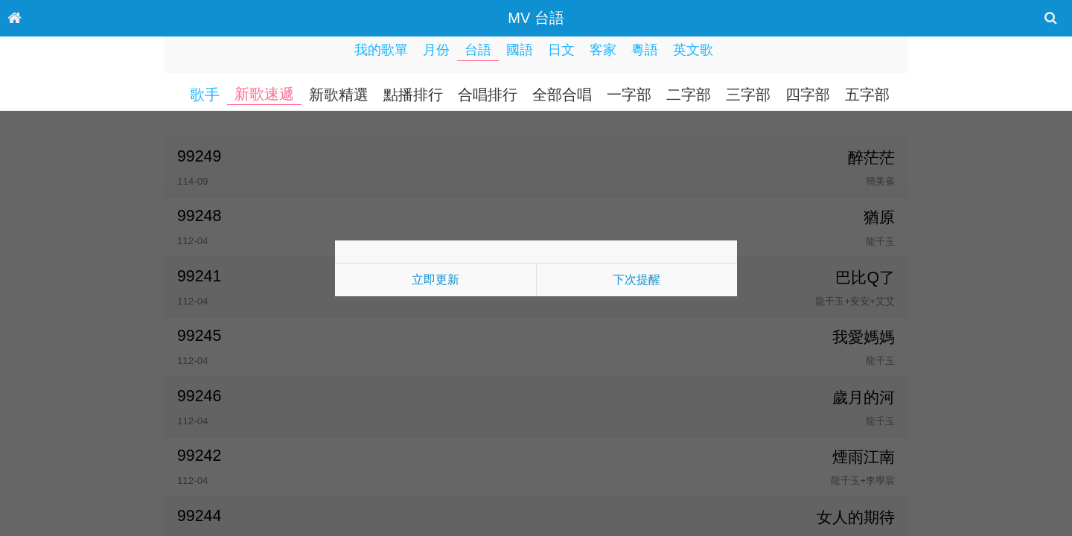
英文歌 (693, 49)
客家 (603, 49)
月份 (436, 49)
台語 (478, 49)
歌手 (205, 94)
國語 (519, 49)
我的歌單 (381, 49)
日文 (561, 49)
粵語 (644, 49)
